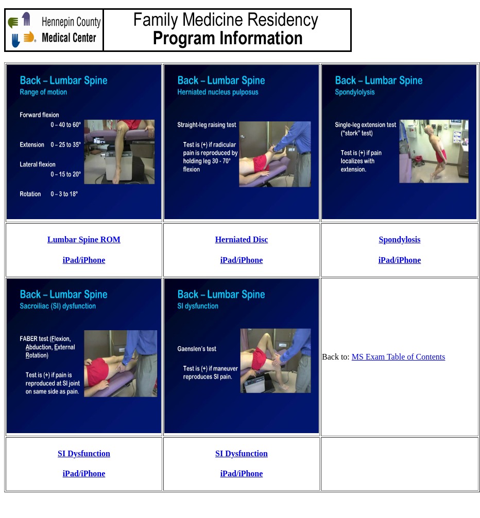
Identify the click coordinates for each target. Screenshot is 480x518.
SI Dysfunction (84, 453)
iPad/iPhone (84, 260)
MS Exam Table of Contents (398, 356)
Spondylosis (400, 239)
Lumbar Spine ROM (84, 239)
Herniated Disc (241, 239)
